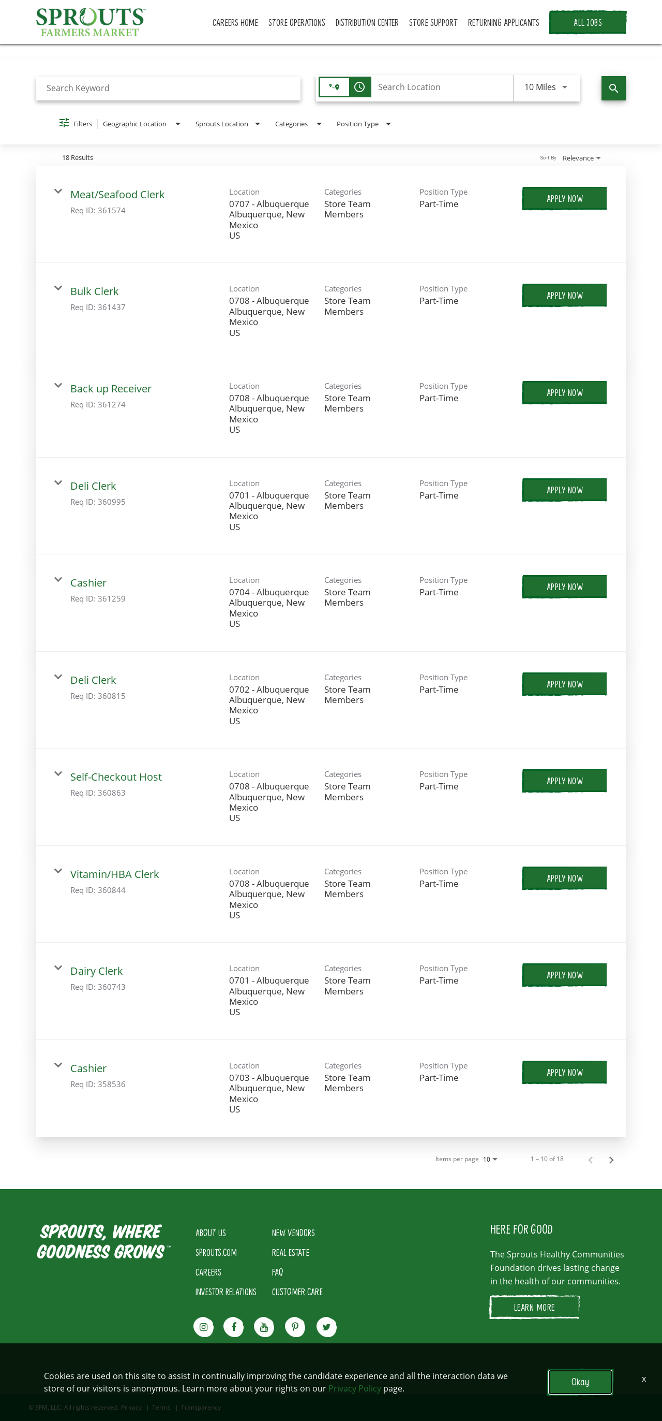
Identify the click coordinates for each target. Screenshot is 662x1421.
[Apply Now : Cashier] (565, 586)
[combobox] (168, 88)
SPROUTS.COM (216, 1252)
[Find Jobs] (613, 88)
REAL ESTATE (290, 1252)
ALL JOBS (588, 22)
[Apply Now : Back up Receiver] (565, 392)
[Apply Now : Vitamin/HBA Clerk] (565, 878)
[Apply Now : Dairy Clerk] (565, 974)
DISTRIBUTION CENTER (367, 22)
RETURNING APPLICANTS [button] (503, 22)
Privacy (131, 1407)
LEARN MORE (534, 1307)
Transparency (201, 1407)
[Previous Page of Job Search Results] (590, 1159)
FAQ (277, 1272)
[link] (331, 214)
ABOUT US (210, 1232)
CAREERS (208, 1272)
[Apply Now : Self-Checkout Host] (565, 780)
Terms (161, 1407)
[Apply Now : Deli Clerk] (565, 489)
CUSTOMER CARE (297, 1291)
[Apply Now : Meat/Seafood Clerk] (565, 198)
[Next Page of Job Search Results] (611, 1159)
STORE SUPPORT (433, 22)
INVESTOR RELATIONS (226, 1291)
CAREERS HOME (235, 22)
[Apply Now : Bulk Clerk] (565, 295)
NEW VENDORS (293, 1232)
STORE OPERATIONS (296, 22)
